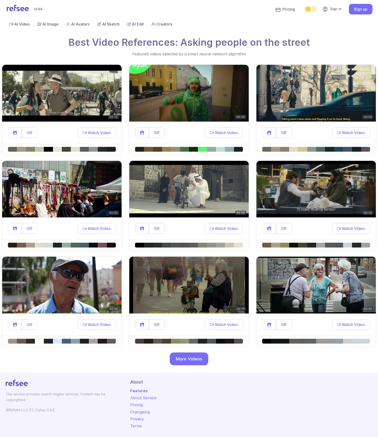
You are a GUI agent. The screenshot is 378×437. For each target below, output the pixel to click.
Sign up (360, 9)
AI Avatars (78, 24)
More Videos (189, 358)
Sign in (332, 9)
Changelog (140, 412)
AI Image (48, 24)
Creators (161, 24)
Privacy (137, 419)
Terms (136, 426)
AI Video (19, 24)
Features (139, 390)
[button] (15, 132)
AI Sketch (108, 24)
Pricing (285, 9)
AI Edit (135, 24)
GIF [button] (30, 132)
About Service (143, 397)
